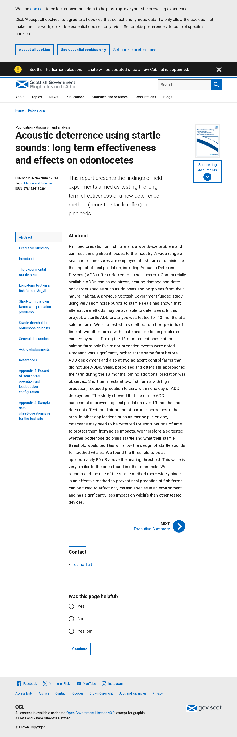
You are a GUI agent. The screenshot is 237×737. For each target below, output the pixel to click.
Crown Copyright (101, 693)
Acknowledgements (34, 349)
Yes (81, 606)
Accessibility (24, 693)
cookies (37, 8)
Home (19, 110)
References (28, 360)
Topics (37, 97)
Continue (79, 649)
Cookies (78, 693)
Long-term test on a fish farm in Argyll (34, 288)
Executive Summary (34, 248)
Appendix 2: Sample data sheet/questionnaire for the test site (34, 411)
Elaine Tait (82, 564)
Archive (44, 693)
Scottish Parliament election (55, 69)
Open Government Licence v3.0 (90, 713)
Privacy (158, 693)
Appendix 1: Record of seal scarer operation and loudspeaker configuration (34, 381)
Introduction (28, 259)
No (80, 618)
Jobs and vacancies (133, 693)
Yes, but (85, 631)
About (19, 97)
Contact (60, 693)
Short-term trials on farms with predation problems (35, 306)
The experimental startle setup (32, 272)
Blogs (167, 97)
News (53, 97)
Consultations (145, 97)
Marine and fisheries (38, 183)
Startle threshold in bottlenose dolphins (34, 325)
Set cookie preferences (134, 49)
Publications (75, 97)
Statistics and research (110, 97)
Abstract (25, 237)
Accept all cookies (34, 50)
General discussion (34, 339)
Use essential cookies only (83, 50)
